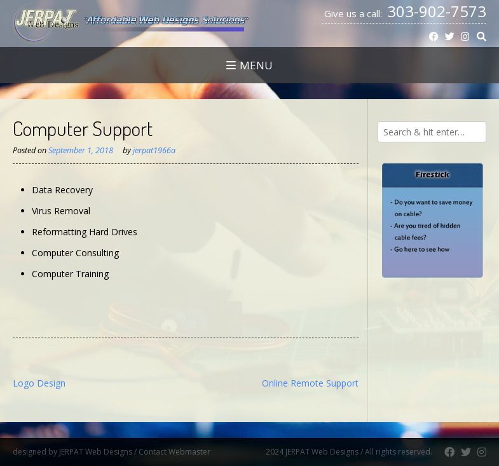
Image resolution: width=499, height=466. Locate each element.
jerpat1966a (154, 150)
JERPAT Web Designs (95, 451)
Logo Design (39, 383)
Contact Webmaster (201, 451)
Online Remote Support (310, 383)
